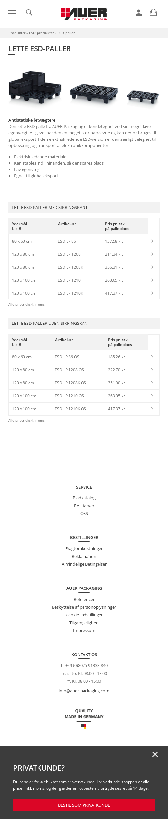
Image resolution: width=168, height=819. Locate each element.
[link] (139, 12)
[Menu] (12, 12)
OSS (84, 513)
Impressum (84, 630)
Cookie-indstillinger (84, 615)
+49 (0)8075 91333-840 (86, 665)
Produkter (16, 32)
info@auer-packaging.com (84, 691)
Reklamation (84, 556)
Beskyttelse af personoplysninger (84, 607)
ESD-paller (66, 32)
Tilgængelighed (84, 623)
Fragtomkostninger (84, 548)
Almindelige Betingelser (84, 564)
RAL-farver (84, 506)
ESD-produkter (41, 32)
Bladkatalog (84, 498)
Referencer (84, 599)
